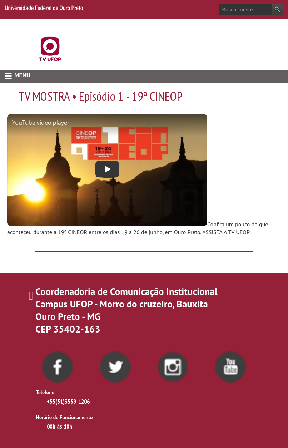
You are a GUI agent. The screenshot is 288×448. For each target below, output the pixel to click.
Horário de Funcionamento (64, 417)
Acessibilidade (266, 24)
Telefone (45, 392)
